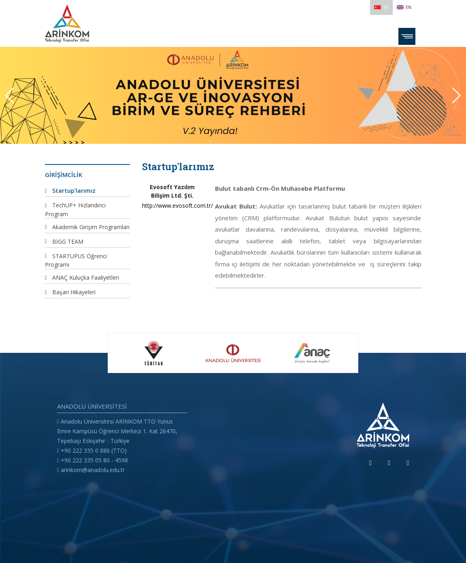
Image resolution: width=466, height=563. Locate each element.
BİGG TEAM (67, 241)
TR (381, 7)
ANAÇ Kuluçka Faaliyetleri (85, 277)
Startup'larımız (74, 190)
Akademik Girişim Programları (91, 227)
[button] (456, 95)
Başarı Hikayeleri (74, 292)
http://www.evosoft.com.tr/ (172, 205)
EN (404, 7)
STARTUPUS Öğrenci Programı (76, 260)
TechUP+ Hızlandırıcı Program (75, 209)
